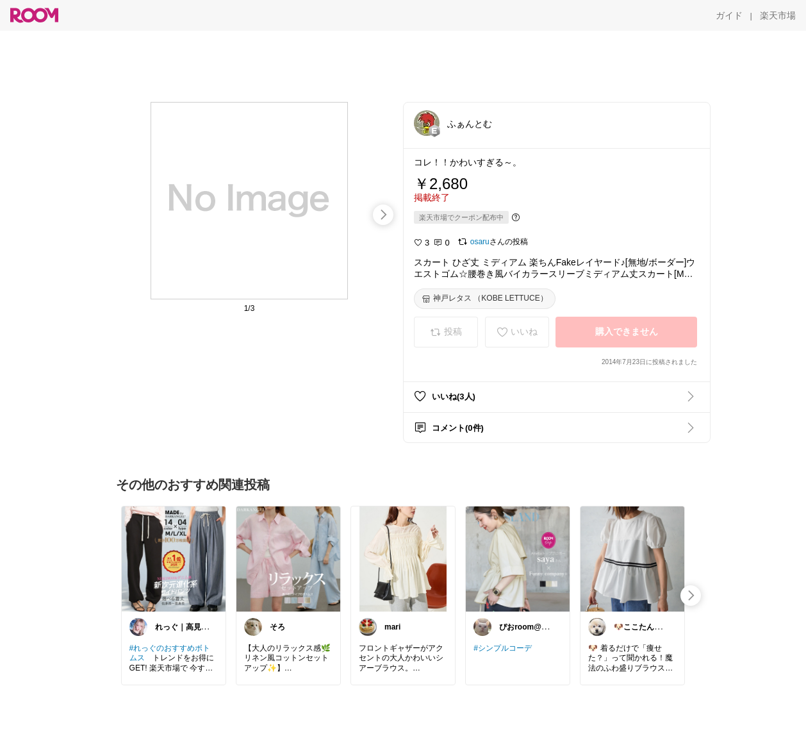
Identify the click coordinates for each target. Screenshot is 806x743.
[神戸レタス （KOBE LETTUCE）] (484, 298)
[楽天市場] (778, 15)
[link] (174, 558)
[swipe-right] (383, 215)
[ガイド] (729, 15)
